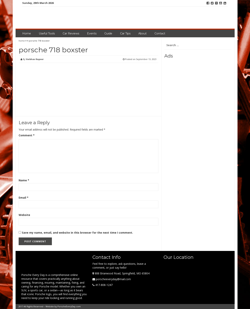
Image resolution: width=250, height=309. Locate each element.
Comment (27, 135)
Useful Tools (47, 33)
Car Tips (125, 33)
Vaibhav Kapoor (35, 59)
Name (24, 180)
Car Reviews (71, 33)
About (142, 33)
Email (23, 197)
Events (91, 33)
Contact (159, 33)
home (22, 40)
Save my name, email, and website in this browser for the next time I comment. (77, 232)
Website (24, 215)
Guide (108, 33)
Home (26, 33)
